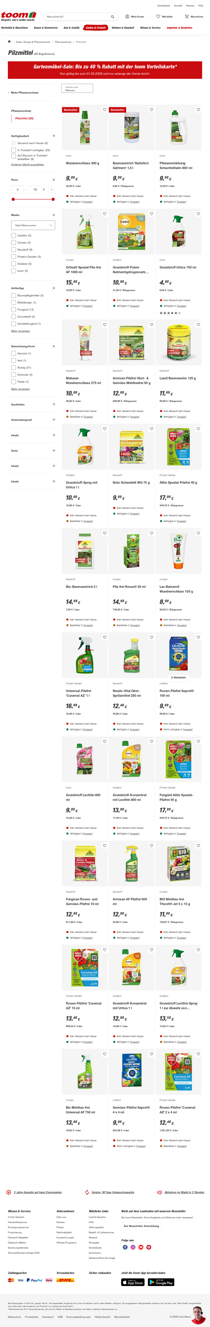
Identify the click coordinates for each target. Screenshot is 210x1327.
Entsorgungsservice (18, 1227)
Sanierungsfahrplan (18, 1247)
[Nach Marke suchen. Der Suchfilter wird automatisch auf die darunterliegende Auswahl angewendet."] (33, 225)
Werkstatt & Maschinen (14, 27)
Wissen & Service (150, 27)
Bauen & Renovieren (45, 27)
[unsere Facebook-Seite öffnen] (125, 1247)
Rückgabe (94, 1242)
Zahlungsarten (96, 1227)
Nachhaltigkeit (64, 1232)
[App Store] (133, 1282)
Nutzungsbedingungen (79, 1316)
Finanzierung (15, 1232)
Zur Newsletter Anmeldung (141, 1226)
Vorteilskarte (163, 5)
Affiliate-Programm (66, 1242)
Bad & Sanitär (72, 27)
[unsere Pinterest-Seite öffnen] (148, 1247)
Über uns (61, 1217)
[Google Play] (161, 1282)
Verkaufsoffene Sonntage (102, 1257)
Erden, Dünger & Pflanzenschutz (33, 41)
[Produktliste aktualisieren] (51, 189)
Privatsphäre (31, 1316)
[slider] (13, 199)
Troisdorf (88, 201)
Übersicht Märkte (17, 1242)
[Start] (9, 42)
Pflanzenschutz (63, 41)
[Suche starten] (112, 16)
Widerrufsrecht (102, 1316)
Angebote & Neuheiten (179, 27)
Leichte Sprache (97, 1217)
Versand (93, 1237)
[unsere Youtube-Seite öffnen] (141, 1247)
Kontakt (178, 5)
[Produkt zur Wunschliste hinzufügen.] (105, 110)
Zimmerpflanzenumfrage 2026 (24, 1252)
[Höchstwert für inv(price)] (35, 189)
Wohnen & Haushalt (123, 27)
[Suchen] (78, 16)
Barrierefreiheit (122, 1316)
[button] (134, 16)
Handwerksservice (17, 1222)
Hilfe (200, 5)
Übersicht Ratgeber (18, 1237)
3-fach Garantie (16, 1217)
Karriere (190, 5)
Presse (60, 1227)
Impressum (48, 1316)
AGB (60, 1316)
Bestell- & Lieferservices (101, 1232)
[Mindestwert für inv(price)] (17, 189)
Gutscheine (95, 1252)
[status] (164, 16)
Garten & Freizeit (95, 27)
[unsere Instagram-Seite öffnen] (133, 1247)
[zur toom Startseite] (18, 16)
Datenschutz (14, 1316)
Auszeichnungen (65, 1237)
